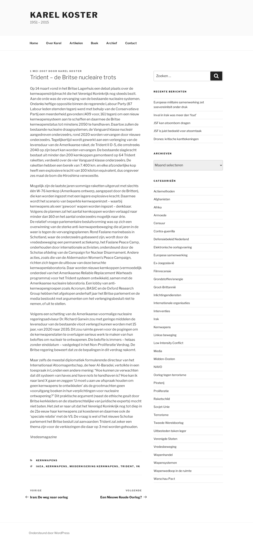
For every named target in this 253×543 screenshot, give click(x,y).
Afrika (158, 207)
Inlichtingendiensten (167, 295)
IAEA (40, 466)
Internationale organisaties (172, 303)
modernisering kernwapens (94, 466)
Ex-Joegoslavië (164, 263)
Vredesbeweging (165, 446)
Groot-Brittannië (165, 287)
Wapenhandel (163, 455)
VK (138, 466)
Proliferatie (161, 391)
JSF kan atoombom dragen (172, 123)
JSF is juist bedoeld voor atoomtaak (178, 131)
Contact (131, 43)
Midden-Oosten (164, 359)
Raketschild (162, 399)
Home (34, 43)
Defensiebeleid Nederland (171, 239)
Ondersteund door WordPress (49, 533)
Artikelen (76, 43)
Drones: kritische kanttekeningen (176, 139)
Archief (111, 43)
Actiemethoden (164, 191)
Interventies (162, 311)
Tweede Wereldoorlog (168, 422)
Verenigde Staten (165, 439)
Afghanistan (162, 199)
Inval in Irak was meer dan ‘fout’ (175, 115)
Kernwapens (47, 460)
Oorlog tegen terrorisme (170, 375)
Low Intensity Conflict (168, 343)
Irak (156, 319)
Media (158, 351)
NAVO (158, 367)
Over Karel (53, 43)
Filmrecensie (162, 271)
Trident (127, 466)
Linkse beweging (165, 335)
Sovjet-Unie (162, 406)
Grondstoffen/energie (168, 279)
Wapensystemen (165, 462)
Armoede (160, 215)
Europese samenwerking (171, 255)
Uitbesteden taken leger (170, 431)
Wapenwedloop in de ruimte (173, 471)
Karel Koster (64, 15)
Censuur (159, 223)
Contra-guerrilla (164, 231)
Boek (94, 43)
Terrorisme (161, 415)
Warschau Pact (164, 478)
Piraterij (159, 383)
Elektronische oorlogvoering (173, 247)
